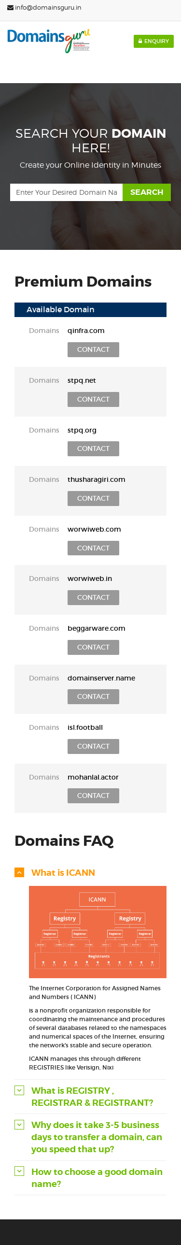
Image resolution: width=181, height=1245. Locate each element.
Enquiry (154, 41)
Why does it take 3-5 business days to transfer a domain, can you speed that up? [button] (96, 1137)
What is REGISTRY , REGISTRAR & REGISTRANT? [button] (92, 1096)
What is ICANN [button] (63, 872)
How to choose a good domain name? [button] (97, 1177)
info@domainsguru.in (44, 7)
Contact (93, 349)
